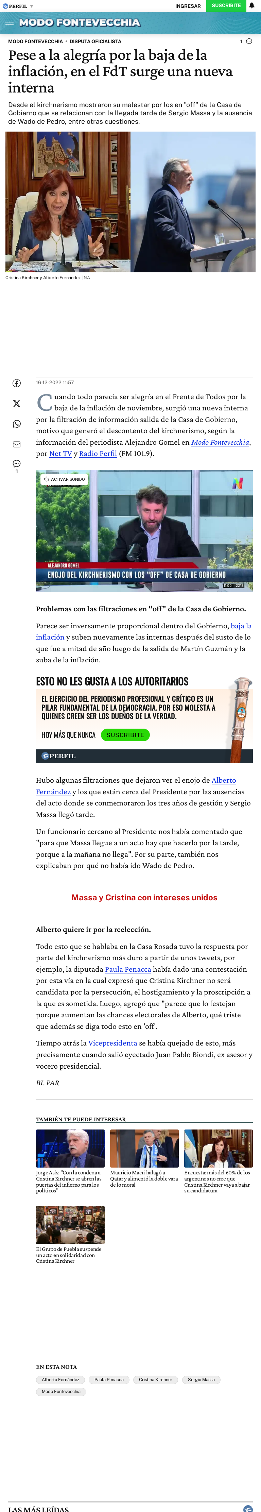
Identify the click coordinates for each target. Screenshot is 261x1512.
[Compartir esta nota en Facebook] (17, 383)
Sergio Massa (201, 1379)
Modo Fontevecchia (220, 441)
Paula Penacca (128, 968)
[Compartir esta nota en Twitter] (17, 403)
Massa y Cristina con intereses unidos (144, 897)
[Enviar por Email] (17, 444)
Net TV (60, 453)
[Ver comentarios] (246, 43)
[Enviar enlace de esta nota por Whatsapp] (17, 424)
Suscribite (226, 5)
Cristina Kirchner (155, 1379)
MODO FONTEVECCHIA (35, 41)
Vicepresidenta (112, 1042)
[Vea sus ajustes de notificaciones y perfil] (251, 5)
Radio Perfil (98, 453)
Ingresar (188, 6)
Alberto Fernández (60, 1379)
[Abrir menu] (8, 22)
